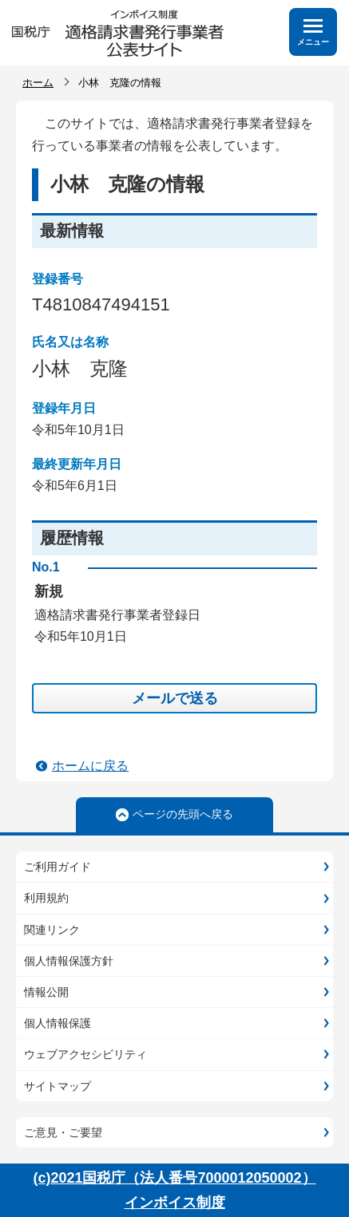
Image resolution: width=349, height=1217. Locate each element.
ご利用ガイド (57, 866)
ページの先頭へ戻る (183, 814)
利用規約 (46, 897)
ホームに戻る (90, 765)
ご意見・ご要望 (63, 1132)
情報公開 (46, 992)
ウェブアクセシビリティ (85, 1054)
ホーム (38, 83)
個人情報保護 (57, 1023)
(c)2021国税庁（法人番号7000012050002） (174, 1178)
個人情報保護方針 (68, 960)
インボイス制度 (175, 1203)
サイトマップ (57, 1086)
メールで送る (175, 698)
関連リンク (52, 929)
